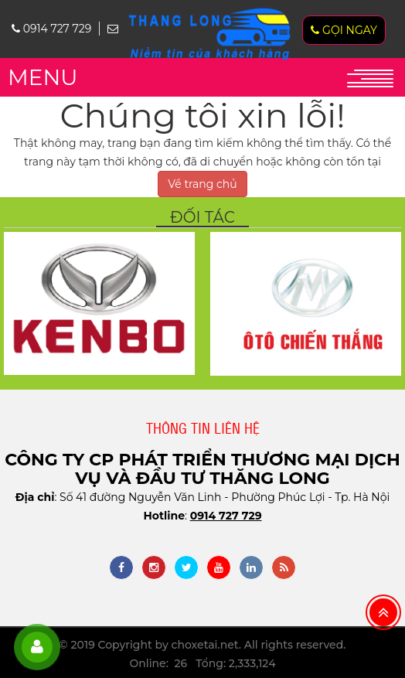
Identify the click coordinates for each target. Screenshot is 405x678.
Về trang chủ (202, 184)
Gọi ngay (344, 30)
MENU (42, 77)
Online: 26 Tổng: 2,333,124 (202, 663)
